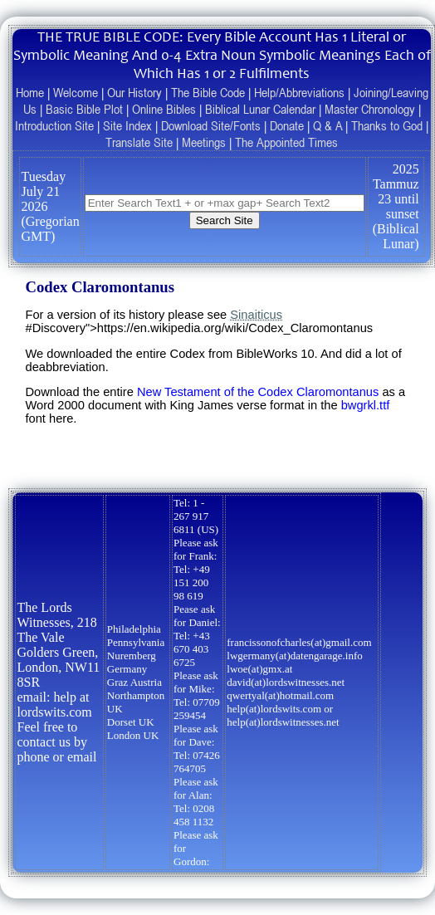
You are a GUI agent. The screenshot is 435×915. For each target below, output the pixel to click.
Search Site (224, 220)
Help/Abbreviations (299, 92)
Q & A (327, 125)
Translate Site (139, 142)
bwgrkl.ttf (365, 405)
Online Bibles (164, 108)
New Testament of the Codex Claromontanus (258, 392)
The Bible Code (208, 92)
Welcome (75, 92)
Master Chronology (370, 108)
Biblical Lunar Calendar (260, 108)
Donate (287, 125)
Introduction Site (54, 125)
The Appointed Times (286, 142)
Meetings (204, 142)
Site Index (127, 125)
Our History (134, 92)
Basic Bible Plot (84, 108)
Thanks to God (387, 125)
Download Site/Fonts (211, 125)
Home (30, 92)
